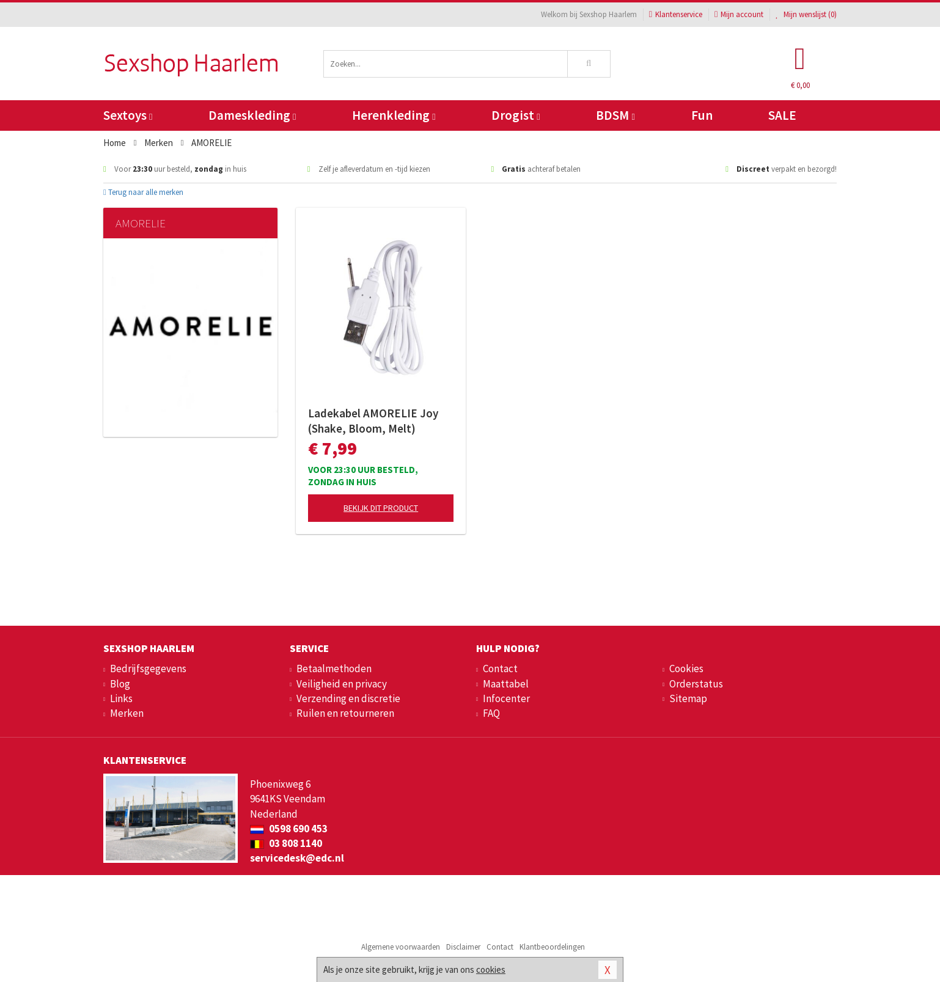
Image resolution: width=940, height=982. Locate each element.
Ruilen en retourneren (345, 713)
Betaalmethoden (334, 668)
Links (121, 698)
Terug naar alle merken (143, 192)
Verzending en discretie (348, 698)
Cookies (686, 668)
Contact (500, 668)
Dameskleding (252, 115)
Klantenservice (675, 14)
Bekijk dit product (380, 507)
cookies (490, 969)
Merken (127, 713)
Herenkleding (393, 115)
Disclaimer (463, 947)
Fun (702, 115)
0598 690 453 (289, 828)
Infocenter (506, 698)
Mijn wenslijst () (806, 14)
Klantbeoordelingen (552, 947)
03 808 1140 (286, 843)
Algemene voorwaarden (400, 947)
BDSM (615, 115)
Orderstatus (696, 684)
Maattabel (506, 684)
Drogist (515, 115)
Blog (120, 684)
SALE (782, 115)
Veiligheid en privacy (341, 684)
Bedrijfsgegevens (148, 668)
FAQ (491, 713)
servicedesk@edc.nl (297, 858)
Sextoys (127, 115)
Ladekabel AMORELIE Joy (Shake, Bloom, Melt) (373, 421)
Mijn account (738, 14)
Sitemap (688, 698)
